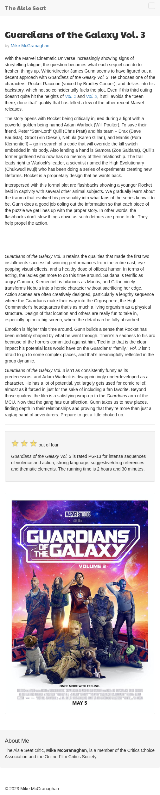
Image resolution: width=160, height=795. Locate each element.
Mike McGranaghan (30, 45)
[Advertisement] (79, 238)
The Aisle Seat (25, 8)
